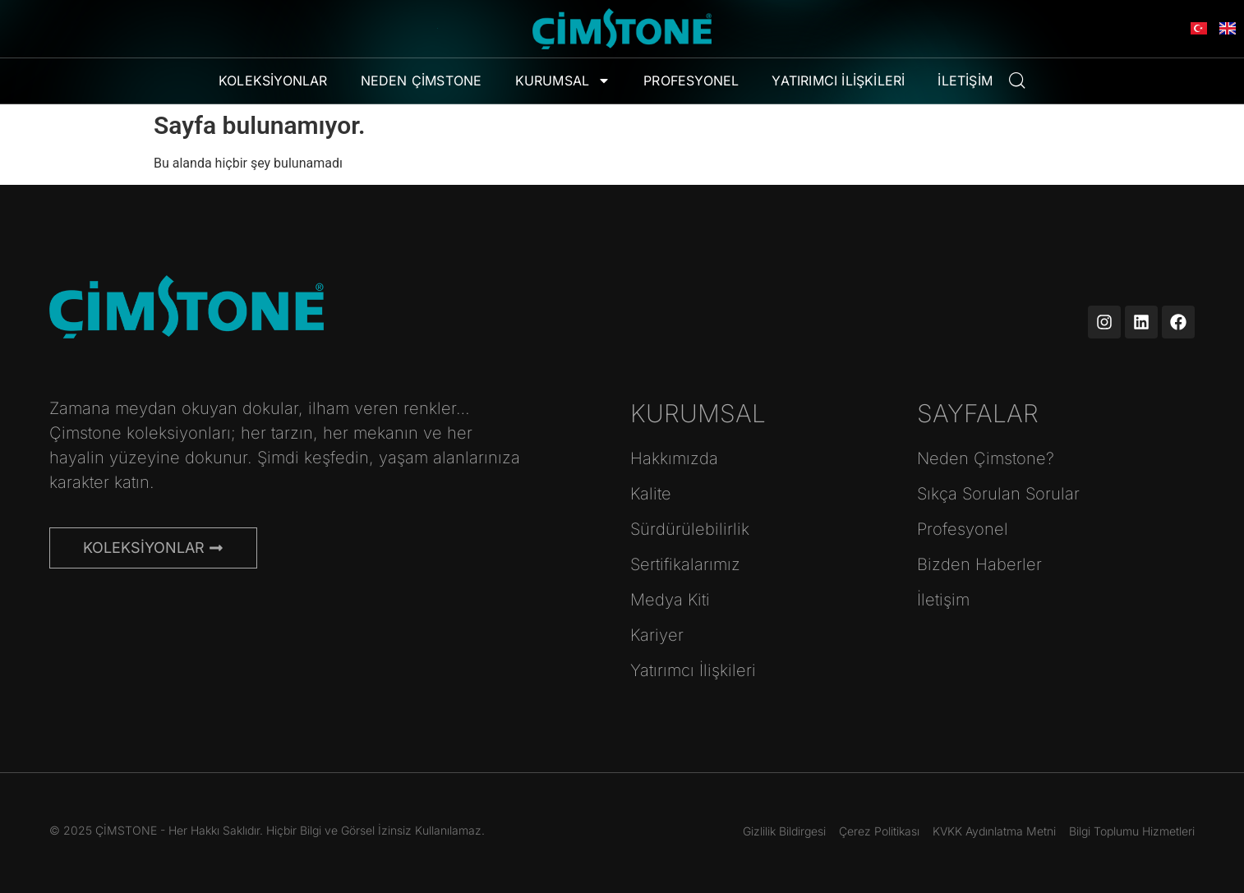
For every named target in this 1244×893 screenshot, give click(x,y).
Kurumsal (563, 80)
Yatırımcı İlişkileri (838, 80)
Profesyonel (691, 80)
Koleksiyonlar (273, 80)
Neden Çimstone (421, 80)
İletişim (965, 80)
